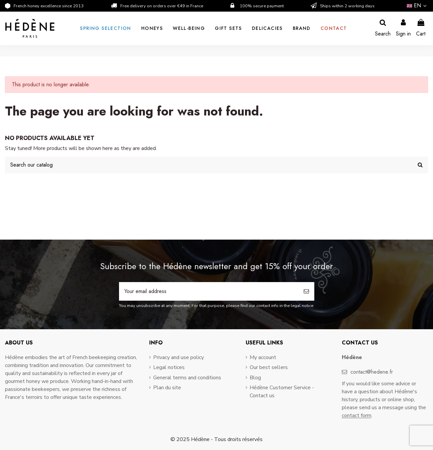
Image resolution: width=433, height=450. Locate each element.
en (417, 5)
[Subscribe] (306, 291)
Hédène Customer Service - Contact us (282, 391)
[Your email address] (208, 291)
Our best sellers (269, 367)
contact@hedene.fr (371, 372)
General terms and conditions (187, 377)
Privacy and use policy (178, 357)
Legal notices (169, 367)
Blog (255, 377)
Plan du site (167, 387)
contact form (356, 415)
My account (263, 357)
